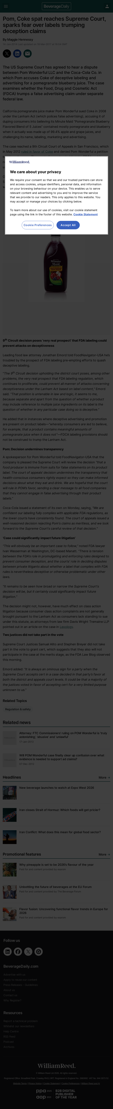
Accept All (68, 225)
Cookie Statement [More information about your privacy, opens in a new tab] (85, 214)
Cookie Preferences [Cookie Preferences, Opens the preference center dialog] (38, 225)
